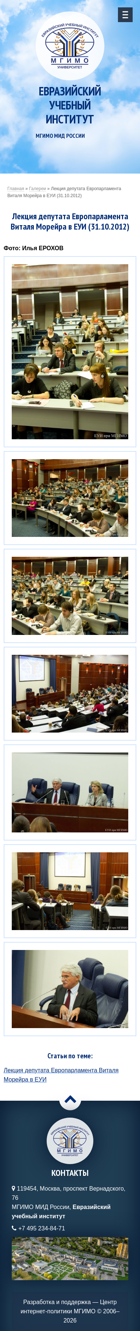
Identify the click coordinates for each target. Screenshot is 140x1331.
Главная (15, 188)
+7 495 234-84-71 (41, 1228)
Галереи (37, 188)
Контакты (70, 1172)
